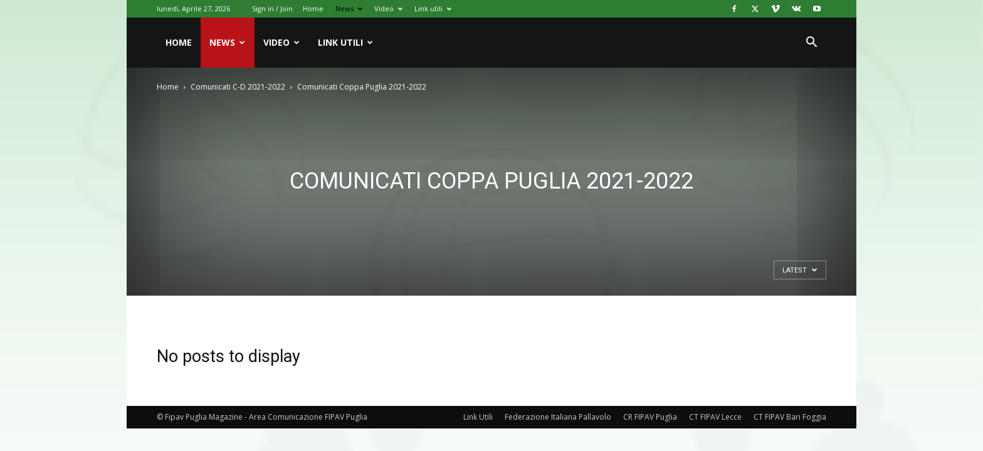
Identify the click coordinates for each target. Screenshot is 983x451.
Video (388, 8)
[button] (811, 43)
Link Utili (478, 417)
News (348, 8)
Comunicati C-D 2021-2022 (238, 86)
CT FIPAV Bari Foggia (790, 417)
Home (313, 8)
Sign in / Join (272, 8)
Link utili (432, 8)
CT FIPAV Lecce (715, 417)
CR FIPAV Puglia (650, 417)
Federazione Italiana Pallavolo (558, 417)
